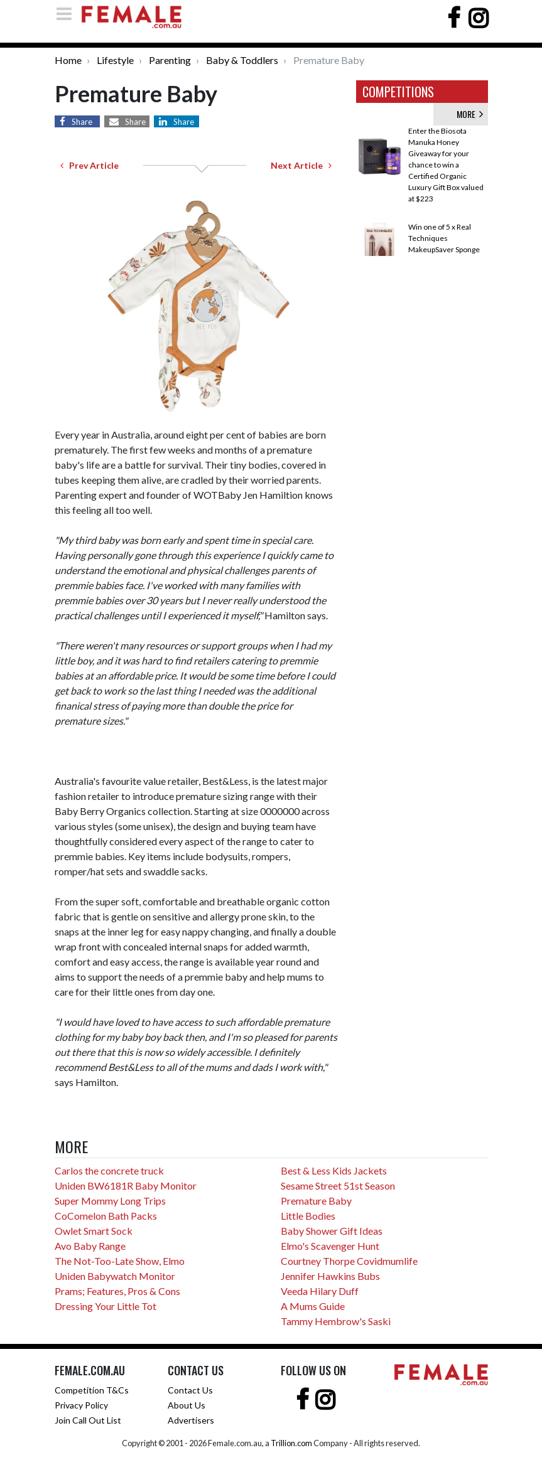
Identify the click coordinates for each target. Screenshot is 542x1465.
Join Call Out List (88, 1420)
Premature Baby (316, 1201)
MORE (470, 113)
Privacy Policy (81, 1405)
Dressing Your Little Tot (105, 1306)
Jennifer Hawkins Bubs (330, 1276)
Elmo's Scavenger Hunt (330, 1246)
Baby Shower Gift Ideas (331, 1231)
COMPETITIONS (398, 91)
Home (68, 60)
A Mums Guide (313, 1306)
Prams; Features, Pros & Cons (117, 1291)
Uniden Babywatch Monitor (115, 1276)
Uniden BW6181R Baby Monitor (126, 1185)
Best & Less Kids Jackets (334, 1170)
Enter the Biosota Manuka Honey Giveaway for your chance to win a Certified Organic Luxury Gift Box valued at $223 (446, 164)
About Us (186, 1405)
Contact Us (190, 1390)
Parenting (170, 60)
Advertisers (191, 1420)
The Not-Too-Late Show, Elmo (120, 1261)
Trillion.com (291, 1443)
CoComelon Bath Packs (106, 1216)
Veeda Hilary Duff (320, 1291)
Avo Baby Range (90, 1246)
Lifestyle (115, 60)
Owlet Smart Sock (94, 1231)
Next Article (301, 165)
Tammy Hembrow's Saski (336, 1321)
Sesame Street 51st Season (338, 1185)
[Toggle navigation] (68, 13)
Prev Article (89, 165)
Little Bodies (308, 1216)
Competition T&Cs (92, 1390)
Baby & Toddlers (242, 60)
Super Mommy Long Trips (110, 1201)
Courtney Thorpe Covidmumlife (349, 1261)
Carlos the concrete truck (109, 1170)
